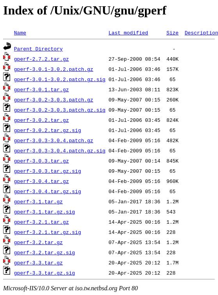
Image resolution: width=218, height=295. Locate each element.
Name (20, 32)
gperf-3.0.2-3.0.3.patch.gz (53, 99)
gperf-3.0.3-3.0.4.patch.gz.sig (59, 150)
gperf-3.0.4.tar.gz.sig (47, 191)
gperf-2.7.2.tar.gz (41, 58)
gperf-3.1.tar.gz (38, 201)
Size (172, 32)
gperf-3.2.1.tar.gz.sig (47, 231)
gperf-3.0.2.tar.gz (41, 119)
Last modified (128, 32)
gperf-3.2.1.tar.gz (41, 221)
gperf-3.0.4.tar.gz (41, 181)
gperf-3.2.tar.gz (38, 242)
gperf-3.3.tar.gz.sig (44, 272)
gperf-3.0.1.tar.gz (41, 89)
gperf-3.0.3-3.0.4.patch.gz (53, 140)
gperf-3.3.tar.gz (38, 262)
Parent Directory (38, 48)
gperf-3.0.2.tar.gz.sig (47, 130)
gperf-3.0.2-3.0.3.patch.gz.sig (59, 109)
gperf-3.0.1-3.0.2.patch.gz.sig (59, 79)
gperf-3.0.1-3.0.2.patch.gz (53, 68)
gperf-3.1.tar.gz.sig (44, 211)
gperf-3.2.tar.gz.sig (44, 252)
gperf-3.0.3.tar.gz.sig (47, 170)
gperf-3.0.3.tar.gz (41, 160)
